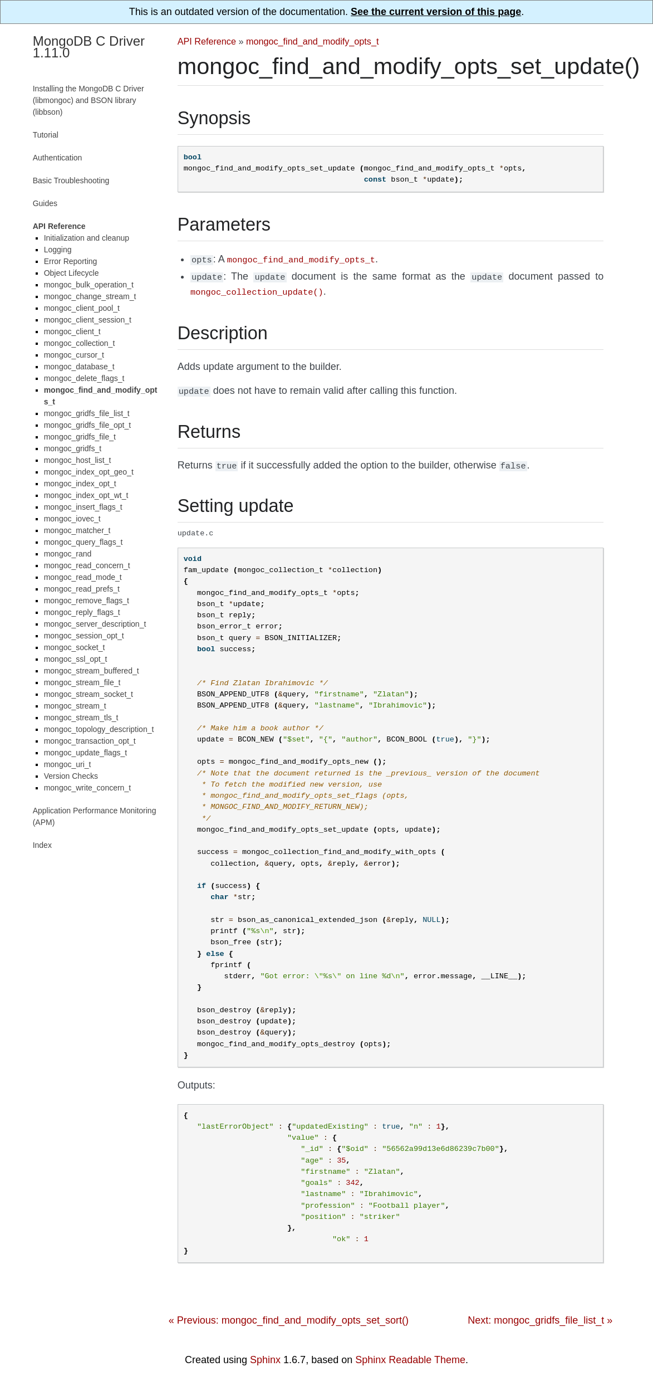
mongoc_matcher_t (77, 530)
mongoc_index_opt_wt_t (86, 495)
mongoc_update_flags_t (85, 752)
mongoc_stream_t (75, 705)
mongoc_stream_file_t (82, 682)
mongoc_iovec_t (72, 518)
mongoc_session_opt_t (84, 635)
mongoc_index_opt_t (80, 483)
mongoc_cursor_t (74, 354)
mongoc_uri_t (67, 764)
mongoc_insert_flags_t (83, 506)
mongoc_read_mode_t (83, 577)
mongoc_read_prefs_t (82, 588)
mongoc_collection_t (79, 343)
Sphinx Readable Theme (410, 1354)
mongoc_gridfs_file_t (80, 436)
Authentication (57, 157)
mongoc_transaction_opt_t (90, 740)
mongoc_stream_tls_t (81, 717)
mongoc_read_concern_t (87, 565)
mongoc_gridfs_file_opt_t (87, 425)
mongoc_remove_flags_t (86, 600)
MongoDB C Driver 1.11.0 (89, 46)
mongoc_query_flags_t (83, 542)
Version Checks (71, 776)
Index (42, 845)
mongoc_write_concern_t (87, 787)
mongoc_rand (68, 553)
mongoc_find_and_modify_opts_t (312, 41)
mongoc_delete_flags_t (84, 378)
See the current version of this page (436, 11)
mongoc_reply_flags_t (82, 612)
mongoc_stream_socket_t (88, 694)
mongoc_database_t (79, 366)
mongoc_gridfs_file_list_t (87, 413)
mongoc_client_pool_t (82, 308)
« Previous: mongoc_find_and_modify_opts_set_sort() (289, 1315)
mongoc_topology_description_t (99, 729)
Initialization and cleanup (86, 237)
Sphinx (265, 1354)
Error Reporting (70, 261)
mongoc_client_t (72, 331)
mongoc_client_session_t (87, 319)
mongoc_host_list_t (77, 460)
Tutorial (45, 134)
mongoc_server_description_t (95, 623)
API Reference (207, 41)
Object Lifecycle (71, 273)
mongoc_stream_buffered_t (91, 670)
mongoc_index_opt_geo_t (89, 471)
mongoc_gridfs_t (73, 448)
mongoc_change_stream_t (90, 296)
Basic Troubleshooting (71, 180)
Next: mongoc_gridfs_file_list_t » (540, 1315)
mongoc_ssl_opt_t (75, 659)
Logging (58, 249)
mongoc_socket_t (74, 647)
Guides (45, 203)
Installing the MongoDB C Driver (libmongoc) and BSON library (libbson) (88, 100)
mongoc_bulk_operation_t (89, 284)
